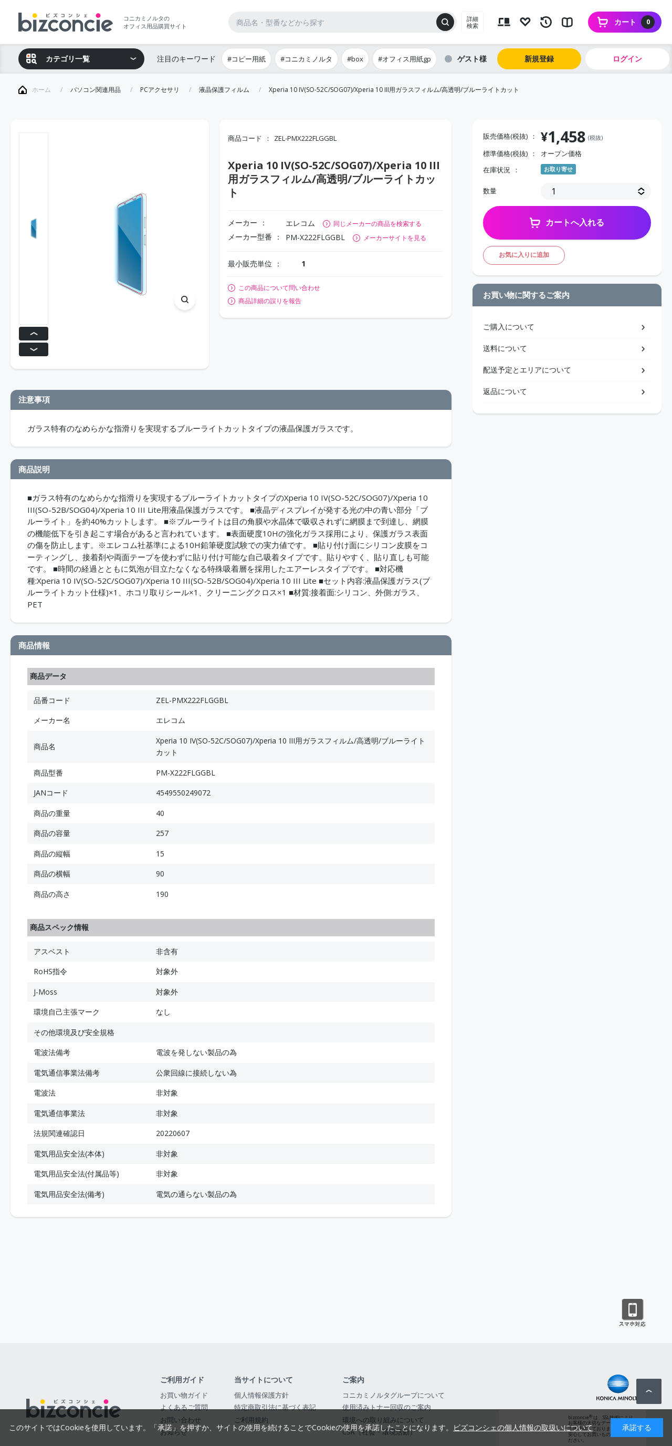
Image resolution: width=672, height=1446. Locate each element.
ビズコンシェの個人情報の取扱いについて (523, 1427)
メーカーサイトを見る (394, 237)
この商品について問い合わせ (279, 288)
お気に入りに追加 (524, 254)
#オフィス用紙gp (404, 59)
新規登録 (539, 59)
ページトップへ (649, 1391)
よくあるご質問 (184, 1407)
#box (355, 59)
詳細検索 (472, 22)
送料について (505, 348)
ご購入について (508, 327)
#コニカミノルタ (306, 59)
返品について (505, 391)
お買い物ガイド (184, 1395)
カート (634, 22)
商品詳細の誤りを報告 (269, 301)
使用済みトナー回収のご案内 (386, 1407)
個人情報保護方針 (261, 1395)
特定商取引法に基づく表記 (275, 1407)
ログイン (627, 59)
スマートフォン (632, 1313)
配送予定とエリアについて (527, 370)
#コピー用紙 (246, 59)
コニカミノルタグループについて (393, 1395)
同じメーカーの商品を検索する (377, 223)
